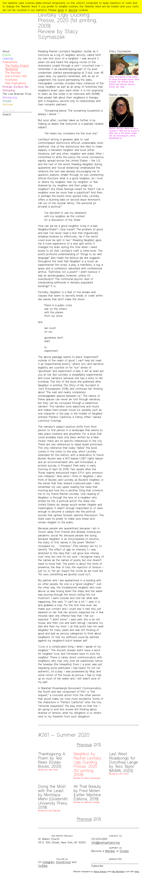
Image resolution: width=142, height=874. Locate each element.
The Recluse (13, 72)
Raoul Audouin (100, 871)
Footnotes (11, 79)
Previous (84, 745)
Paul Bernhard (118, 871)
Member (110, 851)
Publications (10, 62)
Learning (8, 58)
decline (73, 10)
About (6, 51)
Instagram (48, 862)
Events (7, 55)
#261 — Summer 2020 (63, 735)
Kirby (137, 871)
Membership (10, 97)
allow (61, 10)
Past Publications (15, 83)
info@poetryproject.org (105, 842)
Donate (7, 101)
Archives (8, 104)
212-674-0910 (99, 839)
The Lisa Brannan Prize (17, 93)
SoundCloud (63, 862)
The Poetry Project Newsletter (17, 67)
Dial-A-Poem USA (16, 76)
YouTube (42, 865)
